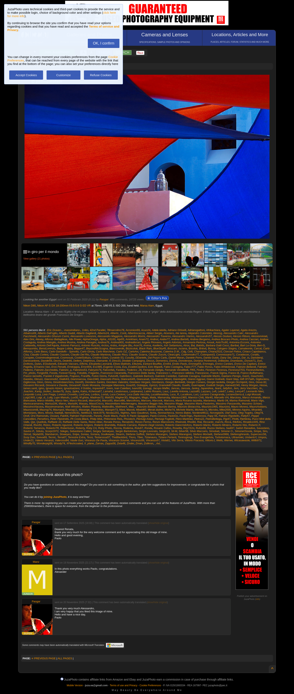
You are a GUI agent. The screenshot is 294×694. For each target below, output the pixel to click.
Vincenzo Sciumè (119, 440)
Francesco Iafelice (183, 372)
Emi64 (167, 363)
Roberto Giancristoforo (178, 425)
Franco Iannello (32, 376)
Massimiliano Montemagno (121, 403)
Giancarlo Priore (109, 379)
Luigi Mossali (253, 394)
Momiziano (29, 412)
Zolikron (148, 443)
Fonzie (53, 372)
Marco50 (107, 400)
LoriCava (84, 394)
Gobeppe (142, 385)
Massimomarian (54, 406)
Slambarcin (51, 434)
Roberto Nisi (239, 425)
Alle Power (75, 339)
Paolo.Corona (158, 415)
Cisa (26, 354)
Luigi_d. (41, 397)
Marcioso (235, 397)
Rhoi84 (191, 421)
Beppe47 (79, 348)
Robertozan (67, 428)
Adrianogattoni (196, 330)
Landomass (121, 391)
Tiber (140, 437)
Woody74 (59, 443)
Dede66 (67, 360)
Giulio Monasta (91, 385)
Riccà (228, 421)
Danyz (236, 357)
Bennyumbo (30, 348)
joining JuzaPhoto (55, 496)
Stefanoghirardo (239, 434)
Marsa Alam (147, 305)
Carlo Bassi (40, 351)
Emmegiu (208, 363)
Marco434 (95, 400)
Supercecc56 (258, 434)
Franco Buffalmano (252, 372)
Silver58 (183, 431)
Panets (98, 415)
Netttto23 (86, 412)
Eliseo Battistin (121, 363)
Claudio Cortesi (39, 354)
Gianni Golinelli (215, 379)
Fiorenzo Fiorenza (216, 369)
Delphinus (89, 360)
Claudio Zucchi (157, 354)
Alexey (39, 339)
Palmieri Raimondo (81, 415)
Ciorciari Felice (232, 351)
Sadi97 (230, 428)
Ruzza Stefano (215, 428)
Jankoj (195, 388)
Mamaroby (163, 397)
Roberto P (254, 425)
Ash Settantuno (173, 345)
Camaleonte (245, 348)
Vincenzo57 (153, 440)
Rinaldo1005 (250, 421)
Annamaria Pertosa (194, 342)
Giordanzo (157, 382)
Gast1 (245, 376)
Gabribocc (125, 376)
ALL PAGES (65, 457)
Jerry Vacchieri (248, 388)
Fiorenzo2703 (236, 369)
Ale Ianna (181, 333)
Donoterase (185, 360)
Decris (57, 360)
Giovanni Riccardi (33, 385)
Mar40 (209, 397)
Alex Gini (28, 339)
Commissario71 (225, 354)
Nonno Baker (183, 412)
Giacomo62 (51, 379)
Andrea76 (103, 342)
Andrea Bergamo (200, 339)
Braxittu (192, 348)
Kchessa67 (95, 391)
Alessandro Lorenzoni (83, 336)
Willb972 (256, 440)
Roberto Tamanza (34, 428)
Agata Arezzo (248, 330)
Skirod (27, 434)
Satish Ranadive (245, 428)
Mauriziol (224, 406)
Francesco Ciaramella (113, 372)
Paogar (103, 299)
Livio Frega (48, 394)
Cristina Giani (100, 357)
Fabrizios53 (80, 369)
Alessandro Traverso (158, 336)
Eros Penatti (58, 366)
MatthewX (121, 406)
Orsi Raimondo (39, 415)
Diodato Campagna (133, 360)
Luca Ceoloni (117, 394)
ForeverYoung (67, 372)
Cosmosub (66, 357)
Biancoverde (116, 348)
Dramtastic (236, 360)
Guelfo (186, 385)
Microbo (213, 409)
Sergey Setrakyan (103, 431)
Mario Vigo (257, 400)
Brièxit (202, 348)
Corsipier (28, 357)
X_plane (89, 443)
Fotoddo (82, 372)
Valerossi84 (62, 440)
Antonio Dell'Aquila (48, 345)
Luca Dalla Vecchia (138, 394)
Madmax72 (96, 397)
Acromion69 (133, 330)
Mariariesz (209, 400)
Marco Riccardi (78, 400)
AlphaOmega (90, 339)
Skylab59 (37, 434)
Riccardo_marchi (213, 421)
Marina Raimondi (239, 400)
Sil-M (174, 431)
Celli (190, 351)
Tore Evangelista (203, 437)
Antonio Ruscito (90, 345)
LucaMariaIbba (159, 394)
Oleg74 (258, 412)
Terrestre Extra (76, 437)
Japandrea (206, 388)
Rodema (128, 428)
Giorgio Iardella (216, 382)
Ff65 (192, 369)
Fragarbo (93, 372)
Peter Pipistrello (59, 418)
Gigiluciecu (262, 379)
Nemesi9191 (72, 412)
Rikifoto (237, 421)
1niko (85, 330)
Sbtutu (40, 431)
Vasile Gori (76, 440)
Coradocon (242, 354)
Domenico (162, 360)
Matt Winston (73, 406)
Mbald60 (141, 409)
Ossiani (54, 415)
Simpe (257, 431)
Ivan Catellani (122, 388)
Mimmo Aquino (241, 409)
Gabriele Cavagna (189, 376)
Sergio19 (164, 431)
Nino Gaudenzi (139, 412)
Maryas (83, 403)
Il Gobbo (86, 388)
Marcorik (157, 400)
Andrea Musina (66, 342)
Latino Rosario (152, 391)
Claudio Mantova (100, 354)
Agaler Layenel (230, 330)
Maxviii (130, 409)
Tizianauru (150, 437)
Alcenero (169, 333)
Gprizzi (153, 385)
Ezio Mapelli (155, 366)
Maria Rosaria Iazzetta (188, 400)
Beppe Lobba (64, 348)
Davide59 (46, 360)
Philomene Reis (113, 418)
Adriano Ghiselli (177, 330)
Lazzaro (205, 391)
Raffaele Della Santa (75, 421)
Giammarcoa (78, 379)
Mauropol (58, 409)
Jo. (260, 388)
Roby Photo (105, 428)
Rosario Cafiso (162, 428)
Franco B (233, 372)
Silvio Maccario (198, 431)
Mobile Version (75, 685)
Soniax (85, 434)
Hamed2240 (232, 385)
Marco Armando (251, 397)
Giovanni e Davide (56, 385)
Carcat (258, 348)
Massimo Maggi (173, 403)
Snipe (75, 434)
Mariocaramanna (33, 403)
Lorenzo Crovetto (67, 394)
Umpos (262, 437)
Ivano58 (136, 388)
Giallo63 (64, 379)
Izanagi (147, 388)
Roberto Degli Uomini (151, 425)
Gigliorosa (29, 382)
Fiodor (200, 369)
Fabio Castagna (173, 366)
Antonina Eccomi (239, 342)
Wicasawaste (242, 440)
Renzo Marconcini (163, 421)
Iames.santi (30, 388)
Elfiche (84, 363)
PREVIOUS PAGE (43, 457)
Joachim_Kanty (32, 391)
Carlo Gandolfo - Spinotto (64, 351)
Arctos (105, 345)
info (257, 599)
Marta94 (72, 403)
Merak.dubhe (155, 409)
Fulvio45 (113, 376)
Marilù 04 (222, 400)
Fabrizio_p (65, 369)
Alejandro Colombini (200, 333)
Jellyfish (227, 388)
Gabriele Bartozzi (143, 376)
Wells (219, 440)
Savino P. (29, 431)
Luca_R (174, 394)
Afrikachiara (213, 330)
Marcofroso (133, 400)
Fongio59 (42, 372)
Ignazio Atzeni (54, 388)
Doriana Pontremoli (205, 360)
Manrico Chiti (196, 397)
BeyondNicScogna (97, 348)
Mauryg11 (71, 409)
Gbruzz (38, 379)
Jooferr (47, 391)
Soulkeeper (107, 434)
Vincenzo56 (137, 440)
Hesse (263, 385)
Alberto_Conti (118, 333)
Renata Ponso (112, 421)
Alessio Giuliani (222, 336)
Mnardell (256, 409)
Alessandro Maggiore (109, 336)
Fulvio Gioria (99, 376)
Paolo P (123, 415)
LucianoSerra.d (235, 394)
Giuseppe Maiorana (112, 385)
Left (214, 391)
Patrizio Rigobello (229, 415)
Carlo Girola (87, 351)
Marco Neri (61, 400)
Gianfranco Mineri (161, 379)
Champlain (200, 351)
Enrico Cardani (224, 363)
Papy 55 (212, 415)
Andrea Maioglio (46, 342)
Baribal (235, 345)
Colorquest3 (207, 354)
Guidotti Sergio (215, 385)
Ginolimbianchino (63, 382)
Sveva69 (41, 437)
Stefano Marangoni (180, 434)
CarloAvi (133, 351)
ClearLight (174, 354)
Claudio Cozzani (59, 354)
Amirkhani (131, 339)
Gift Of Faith (247, 379)
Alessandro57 (204, 336)
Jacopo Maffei (161, 388)
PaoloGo (173, 415)
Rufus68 (201, 428)
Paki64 (64, 415)
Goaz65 (130, 385)
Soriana (94, 434)
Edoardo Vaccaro (68, 363)
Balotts (200, 345)
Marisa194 (51, 403)
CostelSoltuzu (83, 357)
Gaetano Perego (231, 376)
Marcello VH (221, 397)
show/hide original (158, 523)
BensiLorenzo (47, 348)
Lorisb (104, 394)
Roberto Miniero (221, 425)
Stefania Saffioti (135, 434)
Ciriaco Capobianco (254, 351)
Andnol (154, 339)
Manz (36, 561)
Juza (67, 391)
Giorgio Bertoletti (175, 382)
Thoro (132, 437)
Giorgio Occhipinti (236, 382)
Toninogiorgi (185, 437)
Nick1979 (98, 412)
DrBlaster (223, 360)
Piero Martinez (184, 418)
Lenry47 (240, 391)
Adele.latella (159, 330)
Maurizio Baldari (146, 406)
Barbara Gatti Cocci (217, 345)
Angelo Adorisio (172, 342)
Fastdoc (120, 369)
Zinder (130, 443)
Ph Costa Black (79, 418)
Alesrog (217, 333)
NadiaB (58, 412)
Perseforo (43, 418)
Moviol (49, 412)
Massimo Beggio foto (150, 403)
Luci (196, 394)
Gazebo (28, 379)
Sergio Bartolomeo (126, 431)
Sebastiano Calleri (80, 431)
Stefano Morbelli (202, 434)
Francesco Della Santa (141, 372)
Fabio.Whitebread (224, 366)
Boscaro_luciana (177, 348)
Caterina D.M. (171, 351)
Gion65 (79, 382)
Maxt (122, 409)
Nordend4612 (200, 412)
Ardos (113, 345)
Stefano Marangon (157, 434)
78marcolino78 (115, 330)
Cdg (183, 351)
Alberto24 (103, 333)
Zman (139, 443)
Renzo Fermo (143, 421)
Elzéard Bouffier (152, 363)
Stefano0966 (221, 434)
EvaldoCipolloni (137, 366)
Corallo (255, 354)
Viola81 (165, 440)
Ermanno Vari (42, 366)
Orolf (26, 415)
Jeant (218, 388)
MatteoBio (108, 406)
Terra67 (61, 437)
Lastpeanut (136, 391)
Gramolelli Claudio (169, 385)
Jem (235, 388)
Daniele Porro (194, 357)
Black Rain (145, 348)
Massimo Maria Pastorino (199, 403)
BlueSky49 (159, 348)
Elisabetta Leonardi (100, 363)
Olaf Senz (230, 412)
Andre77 (165, 339)
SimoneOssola (243, 431)
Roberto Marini (201, 425)
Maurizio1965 (209, 406)
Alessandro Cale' (233, 333)
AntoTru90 (222, 342)
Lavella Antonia (179, 391)
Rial (199, 421)
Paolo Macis (110, 415)
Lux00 (74, 397)
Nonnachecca (166, 412)
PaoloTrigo (185, 415)
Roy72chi (188, 428)
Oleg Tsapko (245, 412)
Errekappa (73, 366)
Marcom (146, 400)
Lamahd (108, 391)
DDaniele (140, 357)
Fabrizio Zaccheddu (46, 369)
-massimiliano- (71, 330)
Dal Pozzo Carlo (157, 357)
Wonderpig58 (44, 443)
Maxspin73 (111, 409)
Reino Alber (95, 421)
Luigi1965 (29, 397)
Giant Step (232, 379)
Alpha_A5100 (107, 339)
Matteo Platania (91, 406)
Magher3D (121, 397)
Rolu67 (139, 428)
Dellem (77, 360)
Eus (124, 366)
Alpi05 (120, 339)
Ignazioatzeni (71, 388)
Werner (228, 440)
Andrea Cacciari (248, 339)
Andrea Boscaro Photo (224, 339)
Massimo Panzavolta (228, 403)
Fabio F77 (190, 366)
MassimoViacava (33, 406)
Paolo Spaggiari (139, 415)
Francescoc (202, 372)
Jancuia (185, 388)
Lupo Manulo (61, 397)
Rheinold (180, 421)
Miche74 (170, 409)
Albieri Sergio (154, 333)
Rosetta (177, 428)
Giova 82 (261, 382)
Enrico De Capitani (245, 363)
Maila (153, 397)
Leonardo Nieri (254, 391)
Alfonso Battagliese (56, 339)
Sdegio (64, 431)
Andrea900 (117, 342)
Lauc (165, 391)
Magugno (134, 397)
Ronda (148, 428)
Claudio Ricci (119, 354)
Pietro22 (199, 418)
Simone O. (227, 431)
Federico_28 (134, 369)
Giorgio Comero (196, 382)
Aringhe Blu (125, 345)
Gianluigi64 (179, 379)
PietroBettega (214, 418)
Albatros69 (29, 333)
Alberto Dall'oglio (47, 333)
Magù (144, 397)
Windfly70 (29, 443)
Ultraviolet (237, 437)
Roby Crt (91, 428)
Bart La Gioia (248, 345)
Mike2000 (225, 409)
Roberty (80, 428)
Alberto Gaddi (67, 333)
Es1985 (97, 366)
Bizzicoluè (132, 348)
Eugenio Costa (112, 366)
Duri (259, 360)
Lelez (230, 391)
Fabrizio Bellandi (246, 366)
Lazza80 (194, 391)
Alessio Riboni (241, 336)
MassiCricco (96, 403)
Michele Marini (184, 409)
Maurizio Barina (166, 406)
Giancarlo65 (128, 379)
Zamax (99, 443)
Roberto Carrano (127, 425)
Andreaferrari (132, 342)
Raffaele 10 (54, 421)
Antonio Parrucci (70, 345)
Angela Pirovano (151, 342)
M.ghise (84, 397)
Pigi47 (227, 418)
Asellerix (157, 345)
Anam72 (143, 339)
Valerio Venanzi (44, 440)
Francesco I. (163, 372)
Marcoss (169, 400)
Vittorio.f (210, 440)
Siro (265, 431)
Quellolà (41, 421)
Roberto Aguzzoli (62, 425)
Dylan (38, 363)
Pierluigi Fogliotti (164, 418)
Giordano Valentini (117, 382)
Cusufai (129, 357)
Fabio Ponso (204, 366)
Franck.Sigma (218, 372)
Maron (62, 403)
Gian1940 (93, 379)
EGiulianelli (49, 363)
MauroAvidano (257, 406)
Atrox (186, 345)
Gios (251, 382)
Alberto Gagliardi (86, 333)
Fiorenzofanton (255, 369)
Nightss (124, 412)
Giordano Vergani (139, 382)
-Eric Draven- (54, 330)
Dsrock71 (250, 360)
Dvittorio (28, 363)
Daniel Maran (176, 357)
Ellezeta (136, 363)
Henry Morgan (249, 385)
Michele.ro (201, 409)
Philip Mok (96, 418)
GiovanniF (75, 385)
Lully (49, 397)
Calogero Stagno (227, 348)
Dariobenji (257, 357)
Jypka (75, 391)
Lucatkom (186, 394)
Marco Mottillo (45, 400)
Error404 (86, 366)
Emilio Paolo (179, 363)
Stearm (120, 434)
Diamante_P (103, 360)
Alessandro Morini (134, 336)
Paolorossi (200, 415)
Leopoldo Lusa (32, 394)
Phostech (129, 418)
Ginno (48, 382)
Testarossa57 (102, 437)
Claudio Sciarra (138, 354)
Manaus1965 (179, 397)
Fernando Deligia (153, 369)
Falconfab (108, 369)
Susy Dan (29, 437)
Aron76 (138, 345)
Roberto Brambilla (104, 425)
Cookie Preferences (150, 685)
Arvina (147, 345)
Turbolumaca (222, 437)
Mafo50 (109, 397)
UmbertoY (250, 437)
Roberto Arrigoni (83, 425)
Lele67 (222, 391)
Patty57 (245, 415)
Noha (153, 412)
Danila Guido (211, 357)
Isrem (109, 388)
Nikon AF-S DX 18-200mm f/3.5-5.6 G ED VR (64, 305)
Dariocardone (31, 360)
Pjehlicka (245, 418)
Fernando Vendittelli (176, 369)
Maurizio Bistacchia (188, 406)
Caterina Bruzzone (151, 351)
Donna (173, 360)
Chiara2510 (215, 351)
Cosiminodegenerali (47, 357)
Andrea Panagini (86, 342)
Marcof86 (119, 400)
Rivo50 (37, 425)
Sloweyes (65, 434)
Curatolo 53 (116, 357)
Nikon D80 (29, 305)
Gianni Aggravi (196, 379)
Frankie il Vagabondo (55, 376)
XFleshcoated (75, 443)
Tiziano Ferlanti (167, 437)
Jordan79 (57, 391)
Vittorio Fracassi (194, 440)
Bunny (211, 348)
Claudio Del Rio (80, 354)
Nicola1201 (112, 412)
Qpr (33, 421)
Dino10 (116, 360)
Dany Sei (225, 357)
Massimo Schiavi (252, 403)
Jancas (175, 388)
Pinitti (235, 418)
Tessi (90, 437)
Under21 (28, 440)
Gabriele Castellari (166, 376)
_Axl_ (158, 443)
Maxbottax (97, 409)
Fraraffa (85, 376)
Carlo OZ (121, 351)
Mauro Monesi (239, 406)
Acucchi (145, 330)
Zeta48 (121, 443)
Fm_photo (29, 372)
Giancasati (143, 379)
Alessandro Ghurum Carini (53, 336)
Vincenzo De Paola (96, 440)
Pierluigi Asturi (144, 418)
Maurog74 (45, 409)
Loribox (95, 394)
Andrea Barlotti (180, 339)
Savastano (263, 428)
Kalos (83, 391)
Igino (41, 388)
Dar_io (245, 357)
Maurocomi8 (30, 409)
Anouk (210, 342)
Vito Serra (177, 440)
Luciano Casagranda (212, 394)
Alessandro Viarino (183, 336)
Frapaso (74, 376)
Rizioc (46, 425)
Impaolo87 (98, 388)
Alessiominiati (259, 336)
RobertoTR (52, 428)
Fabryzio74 (94, 369)
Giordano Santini (95, 382)
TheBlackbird (119, 437)
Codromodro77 (190, 354)
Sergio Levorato (148, 431)
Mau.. (132, 406)
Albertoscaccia (136, 333)
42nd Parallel (97, 330)
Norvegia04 (217, 412)
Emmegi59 (194, 363)
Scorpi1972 (52, 431)
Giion (40, 382)
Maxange (84, 409)
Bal (193, 345)
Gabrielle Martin (210, 376)
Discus (150, 360)
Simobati (214, 431)
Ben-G (261, 345)
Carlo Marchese (105, 351)
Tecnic (52, 437)
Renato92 (127, 421)
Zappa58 (110, 443)
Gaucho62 (257, 376)
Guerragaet (198, 385)
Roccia (117, 428)
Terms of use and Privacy (123, 685)
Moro (41, 412)
